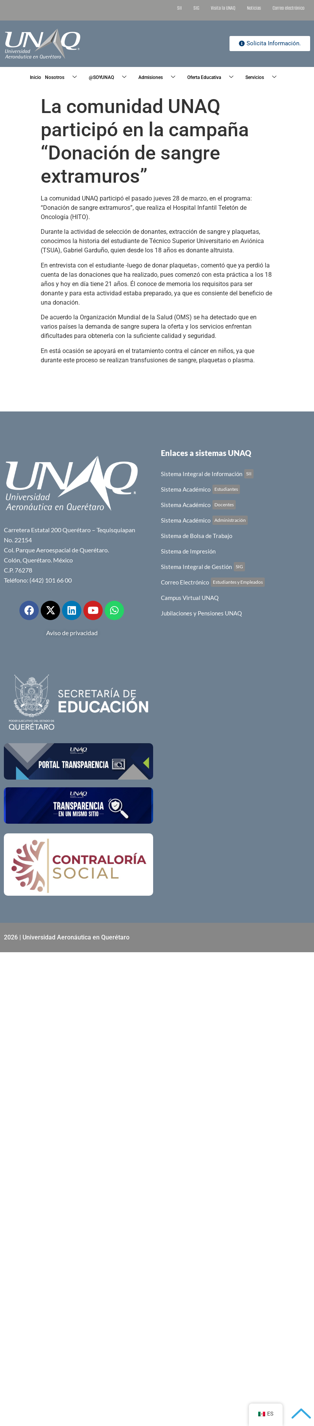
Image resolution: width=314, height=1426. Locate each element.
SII (179, 8)
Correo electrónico (288, 8)
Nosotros (64, 77)
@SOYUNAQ (110, 77)
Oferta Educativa (213, 77)
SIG (196, 8)
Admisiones (159, 77)
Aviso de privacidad (72, 632)
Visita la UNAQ (223, 8)
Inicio (35, 77)
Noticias (254, 8)
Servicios (263, 77)
